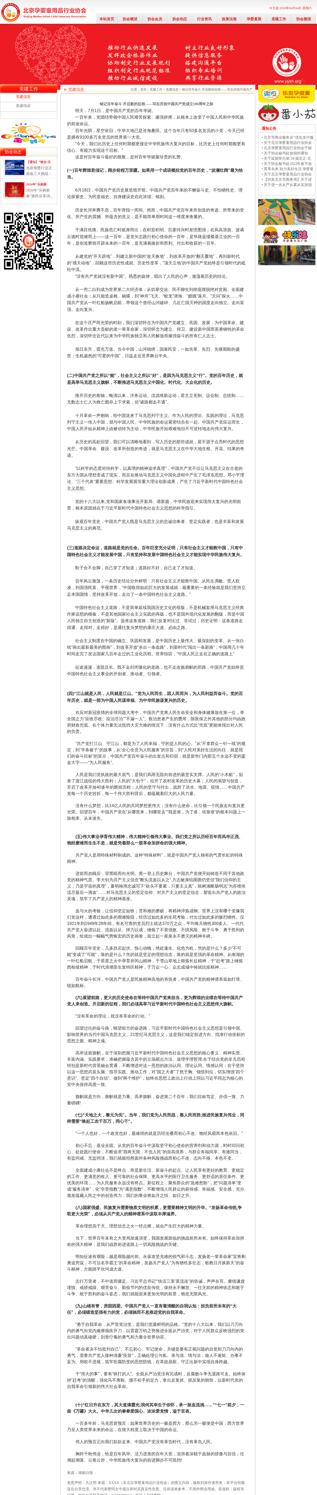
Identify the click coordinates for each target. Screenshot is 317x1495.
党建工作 (278, 19)
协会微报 (303, 19)
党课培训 (23, 106)
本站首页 (106, 19)
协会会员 (154, 19)
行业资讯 (204, 19)
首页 (143, 89)
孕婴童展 (254, 19)
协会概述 (130, 19)
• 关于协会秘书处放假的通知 (285, 153)
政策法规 (229, 19)
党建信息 (23, 97)
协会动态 (179, 19)
